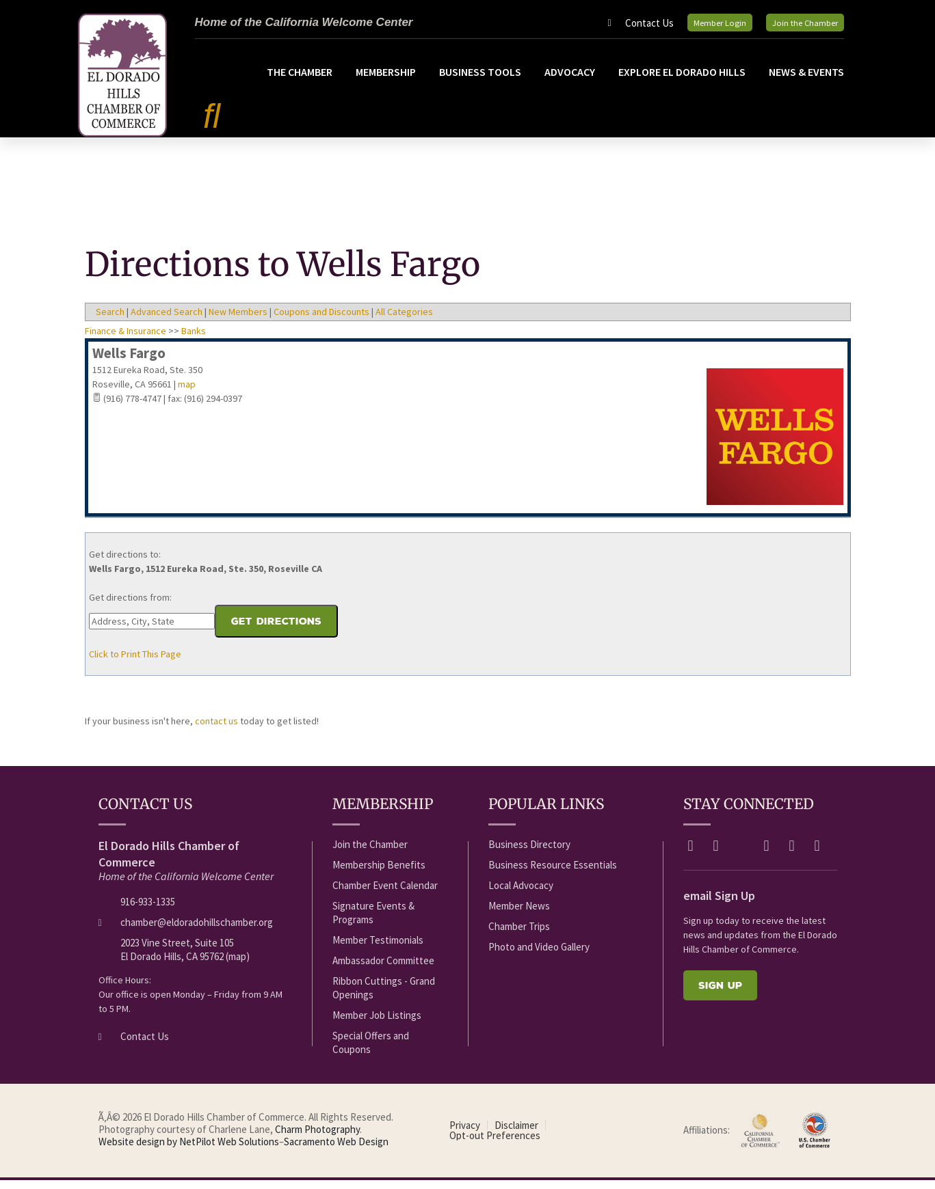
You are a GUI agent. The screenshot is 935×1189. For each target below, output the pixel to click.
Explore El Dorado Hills (682, 80)
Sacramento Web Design (336, 1150)
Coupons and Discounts (321, 320)
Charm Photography (317, 1138)
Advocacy (569, 80)
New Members (238, 320)
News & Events (806, 80)
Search (110, 320)
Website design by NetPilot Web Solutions (188, 1150)
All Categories (404, 320)
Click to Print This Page (135, 663)
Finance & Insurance (125, 339)
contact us (216, 730)
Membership (386, 80)
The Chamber (299, 80)
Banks (193, 339)
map (187, 393)
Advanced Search (166, 320)
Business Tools (480, 80)
